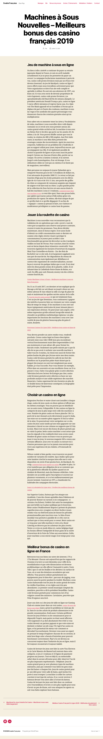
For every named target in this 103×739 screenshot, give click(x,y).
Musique (40, 3)
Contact (97, 3)
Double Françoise (11, 3)
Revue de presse (55, 3)
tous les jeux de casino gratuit (41, 300)
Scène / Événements (70, 3)
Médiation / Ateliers (85, 3)
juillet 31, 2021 (56, 48)
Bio (46, 3)
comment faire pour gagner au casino (47, 467)
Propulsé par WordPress (32, 734)
